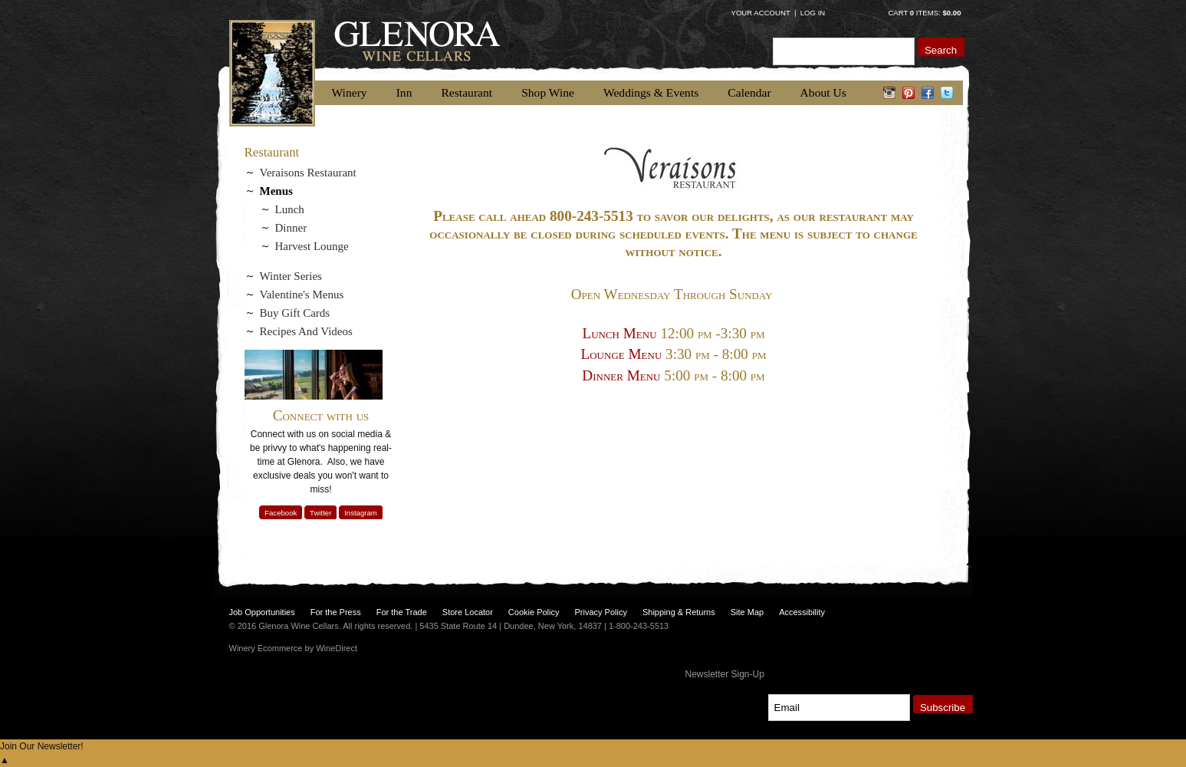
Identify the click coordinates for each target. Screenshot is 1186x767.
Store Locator (467, 612)
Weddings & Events (650, 92)
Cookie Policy (534, 612)
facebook (928, 93)
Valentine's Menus (302, 294)
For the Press (335, 612)
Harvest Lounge (312, 246)
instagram (889, 93)
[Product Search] (844, 51)
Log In (813, 12)
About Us (823, 92)
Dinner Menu (621, 375)
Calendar (749, 92)
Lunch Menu (619, 333)
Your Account (760, 12)
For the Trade (401, 612)
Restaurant (466, 92)
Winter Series (291, 276)
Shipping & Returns (678, 612)
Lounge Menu (621, 354)
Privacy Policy (600, 612)
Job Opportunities (262, 612)
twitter (947, 93)
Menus (276, 191)
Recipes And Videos (306, 331)
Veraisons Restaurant (308, 172)
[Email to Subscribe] (839, 707)
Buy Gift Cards (295, 313)
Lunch (289, 209)
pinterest (908, 93)
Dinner (291, 228)
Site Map (747, 612)
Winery (349, 92)
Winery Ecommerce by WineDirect (293, 648)
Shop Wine (547, 92)
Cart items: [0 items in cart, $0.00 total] (924, 12)
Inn (404, 92)
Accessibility (802, 612)
